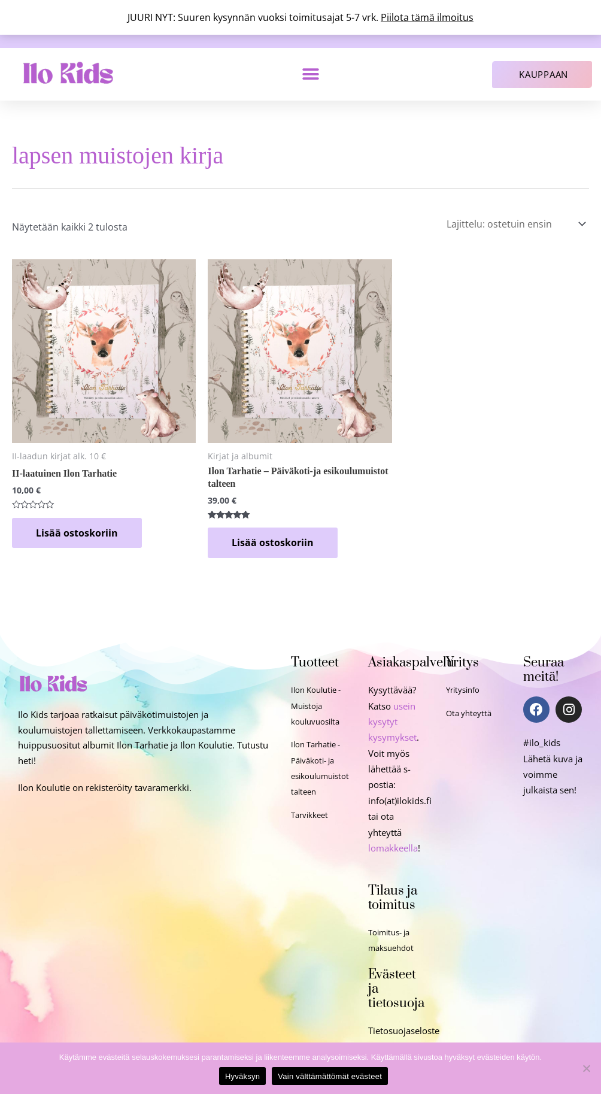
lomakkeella (393, 848)
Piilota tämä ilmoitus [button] (427, 17)
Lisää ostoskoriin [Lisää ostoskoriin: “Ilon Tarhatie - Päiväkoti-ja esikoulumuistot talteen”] (273, 542)
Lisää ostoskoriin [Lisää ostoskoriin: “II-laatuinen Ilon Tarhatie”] (77, 533)
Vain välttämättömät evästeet (330, 1076)
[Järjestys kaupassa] (514, 224)
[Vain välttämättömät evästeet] (586, 1068)
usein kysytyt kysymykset (392, 722)
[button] (310, 74)
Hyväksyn (242, 1076)
